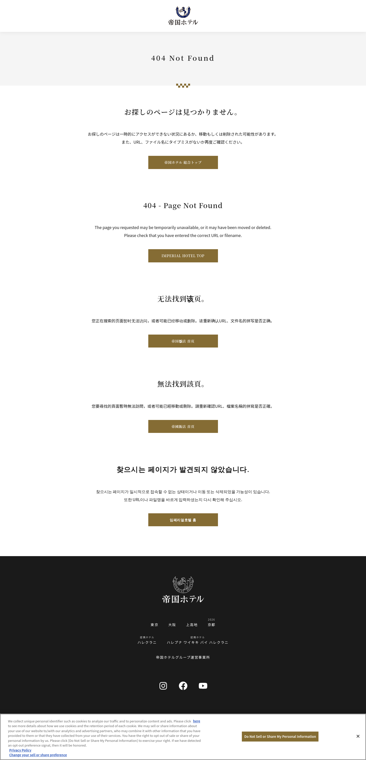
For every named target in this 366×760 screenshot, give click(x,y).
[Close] (358, 736)
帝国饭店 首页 (182, 341)
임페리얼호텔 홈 (183, 519)
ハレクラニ (147, 642)
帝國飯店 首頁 (182, 426)
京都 (211, 624)
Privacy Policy (20, 750)
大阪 (172, 624)
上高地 (192, 624)
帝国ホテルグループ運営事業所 (183, 657)
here (196, 721)
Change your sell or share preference (38, 755)
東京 (154, 624)
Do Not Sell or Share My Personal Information (280, 736)
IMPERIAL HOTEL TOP (182, 255)
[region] (183, 737)
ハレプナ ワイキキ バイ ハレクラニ (197, 642)
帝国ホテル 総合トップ (183, 162)
